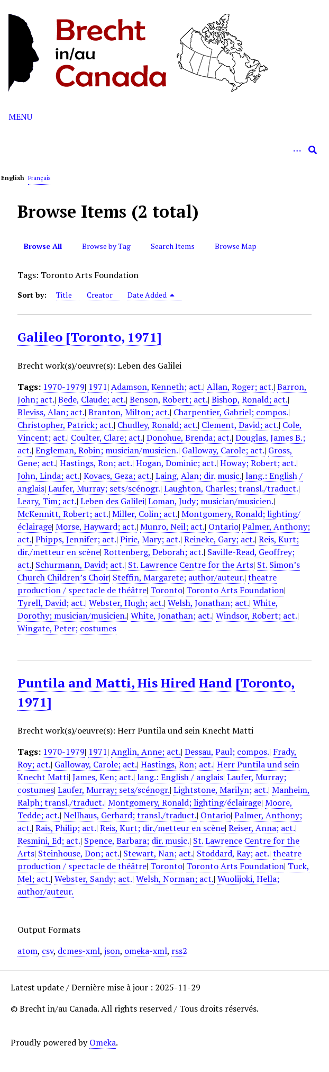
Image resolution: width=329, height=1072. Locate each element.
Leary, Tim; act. (47, 501)
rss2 (179, 951)
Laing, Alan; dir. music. (199, 475)
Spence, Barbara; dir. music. (136, 840)
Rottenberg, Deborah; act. (154, 552)
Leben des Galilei (112, 501)
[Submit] (313, 150)
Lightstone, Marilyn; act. (220, 790)
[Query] (164, 150)
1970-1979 (64, 386)
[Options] (297, 150)
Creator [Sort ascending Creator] (100, 295)
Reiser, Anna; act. (262, 828)
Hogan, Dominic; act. (176, 463)
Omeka (102, 1042)
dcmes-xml (79, 951)
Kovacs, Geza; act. (118, 475)
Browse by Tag (106, 246)
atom (27, 951)
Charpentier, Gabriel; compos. (230, 412)
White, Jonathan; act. (171, 615)
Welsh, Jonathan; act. (208, 603)
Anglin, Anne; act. (146, 751)
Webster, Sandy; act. (93, 879)
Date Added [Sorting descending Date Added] (151, 295)
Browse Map (236, 246)
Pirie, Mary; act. (150, 539)
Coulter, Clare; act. (107, 437)
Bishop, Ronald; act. (250, 399)
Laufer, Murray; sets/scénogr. (104, 488)
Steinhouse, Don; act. (79, 853)
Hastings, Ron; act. (96, 463)
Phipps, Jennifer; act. (75, 539)
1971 (97, 386)
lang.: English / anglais (180, 777)
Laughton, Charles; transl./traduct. (231, 488)
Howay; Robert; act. (258, 463)
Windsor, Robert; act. (256, 615)
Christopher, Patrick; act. (65, 425)
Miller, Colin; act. (145, 514)
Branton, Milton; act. (129, 412)
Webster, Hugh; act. (126, 603)
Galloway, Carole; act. (223, 450)
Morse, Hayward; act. (96, 526)
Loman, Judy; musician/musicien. (210, 501)
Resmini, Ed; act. (48, 840)
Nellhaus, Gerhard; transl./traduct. (130, 815)
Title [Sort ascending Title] (64, 295)
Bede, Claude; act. (92, 399)
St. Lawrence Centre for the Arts (190, 564)
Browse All (43, 246)
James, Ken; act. (102, 777)
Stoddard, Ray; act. (233, 853)
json (112, 951)
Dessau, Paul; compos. (227, 751)
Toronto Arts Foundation (235, 590)
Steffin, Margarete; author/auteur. (178, 577)
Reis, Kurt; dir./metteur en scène (162, 828)
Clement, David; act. (240, 425)
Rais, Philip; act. (65, 828)
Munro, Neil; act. (172, 526)
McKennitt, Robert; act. (62, 514)
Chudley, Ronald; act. (157, 425)
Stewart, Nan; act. (158, 853)
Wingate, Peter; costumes (66, 628)
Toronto (166, 590)
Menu (20, 116)
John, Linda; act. (48, 475)
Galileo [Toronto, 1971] (89, 336)
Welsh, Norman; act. (175, 879)
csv (47, 951)
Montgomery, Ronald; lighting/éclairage (184, 802)
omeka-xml (145, 951)
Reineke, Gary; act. (219, 539)
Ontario (223, 526)
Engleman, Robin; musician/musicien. (106, 450)
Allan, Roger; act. (240, 386)
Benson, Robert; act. (169, 399)
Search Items (173, 246)
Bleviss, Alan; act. (51, 412)
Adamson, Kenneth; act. (157, 386)
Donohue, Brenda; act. (189, 437)
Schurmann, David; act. (79, 564)
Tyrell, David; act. (51, 603)
